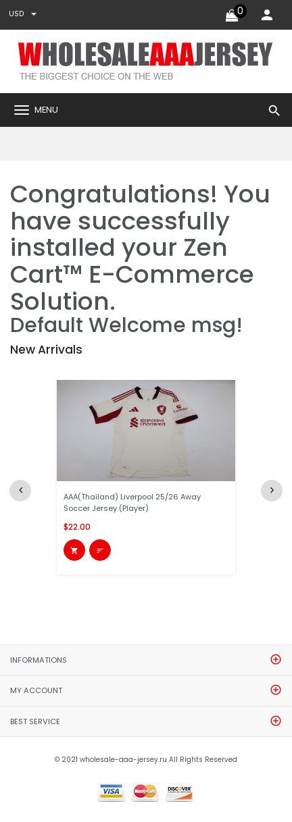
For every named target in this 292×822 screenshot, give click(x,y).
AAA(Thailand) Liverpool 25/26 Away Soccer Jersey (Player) (132, 502)
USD (22, 14)
